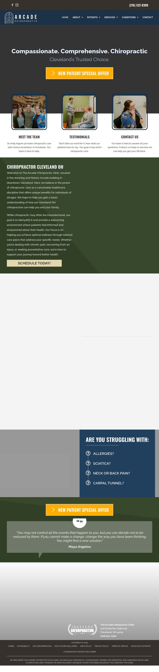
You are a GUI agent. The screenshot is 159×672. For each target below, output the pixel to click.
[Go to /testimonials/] (79, 124)
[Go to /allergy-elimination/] (119, 454)
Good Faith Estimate (141, 646)
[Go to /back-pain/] (119, 474)
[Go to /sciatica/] (119, 464)
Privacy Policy (102, 646)
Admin (11, 646)
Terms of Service (120, 646)
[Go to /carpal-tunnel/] (119, 484)
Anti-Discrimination (42, 646)
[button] (34, 263)
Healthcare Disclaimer (65, 646)
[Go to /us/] (29, 124)
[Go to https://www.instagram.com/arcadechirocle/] (16, 5)
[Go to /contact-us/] (129, 124)
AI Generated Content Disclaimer (79, 652)
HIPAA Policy (86, 646)
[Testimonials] (79, 537)
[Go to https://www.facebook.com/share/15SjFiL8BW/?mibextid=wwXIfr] (12, 5)
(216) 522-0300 (138, 5)
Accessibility (23, 646)
